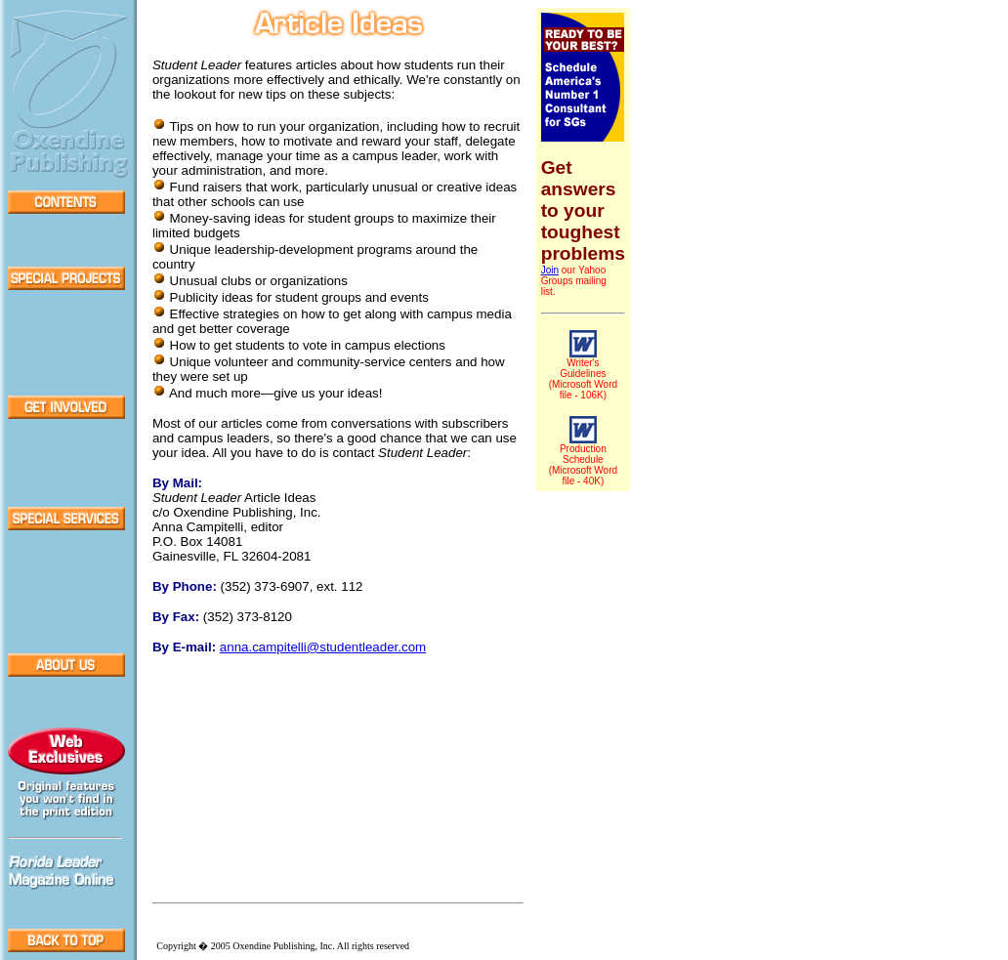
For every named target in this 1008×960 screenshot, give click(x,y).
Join (550, 270)
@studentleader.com (323, 647)
